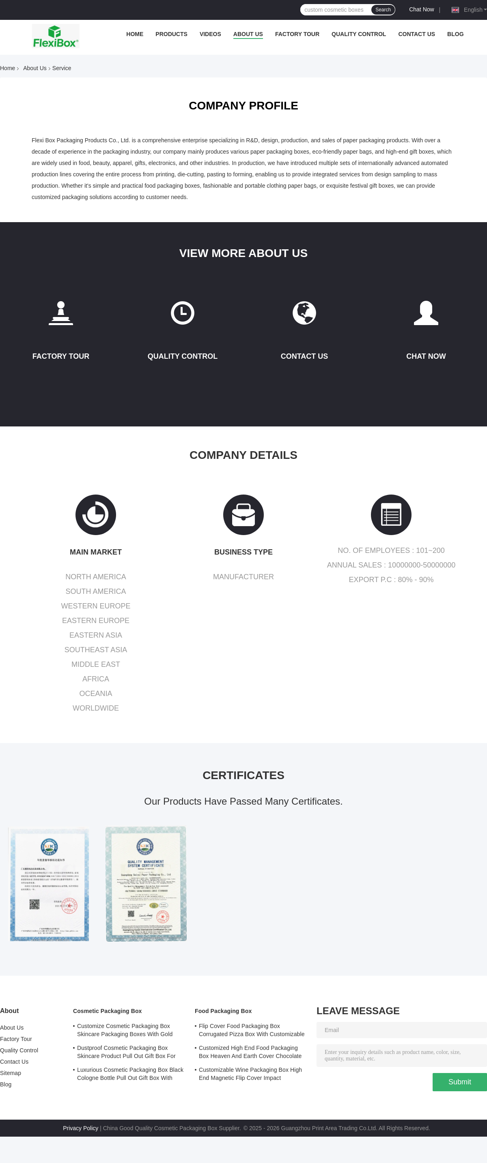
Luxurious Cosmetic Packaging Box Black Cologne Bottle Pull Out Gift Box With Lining (130, 1075)
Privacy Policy (80, 1128)
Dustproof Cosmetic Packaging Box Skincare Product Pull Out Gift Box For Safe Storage (126, 1053)
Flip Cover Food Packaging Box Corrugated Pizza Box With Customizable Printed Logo (252, 1031)
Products (171, 34)
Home (134, 34)
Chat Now (421, 9)
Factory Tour (297, 34)
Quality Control (359, 34)
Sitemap (10, 1073)
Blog (455, 34)
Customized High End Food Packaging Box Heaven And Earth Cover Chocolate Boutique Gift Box (250, 1053)
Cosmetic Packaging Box (107, 1011)
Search (383, 10)
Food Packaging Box (223, 1011)
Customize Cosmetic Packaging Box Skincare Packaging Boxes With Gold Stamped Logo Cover (124, 1031)
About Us (248, 34)
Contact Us (416, 34)
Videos (210, 34)
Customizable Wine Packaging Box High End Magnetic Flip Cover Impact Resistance (250, 1075)
